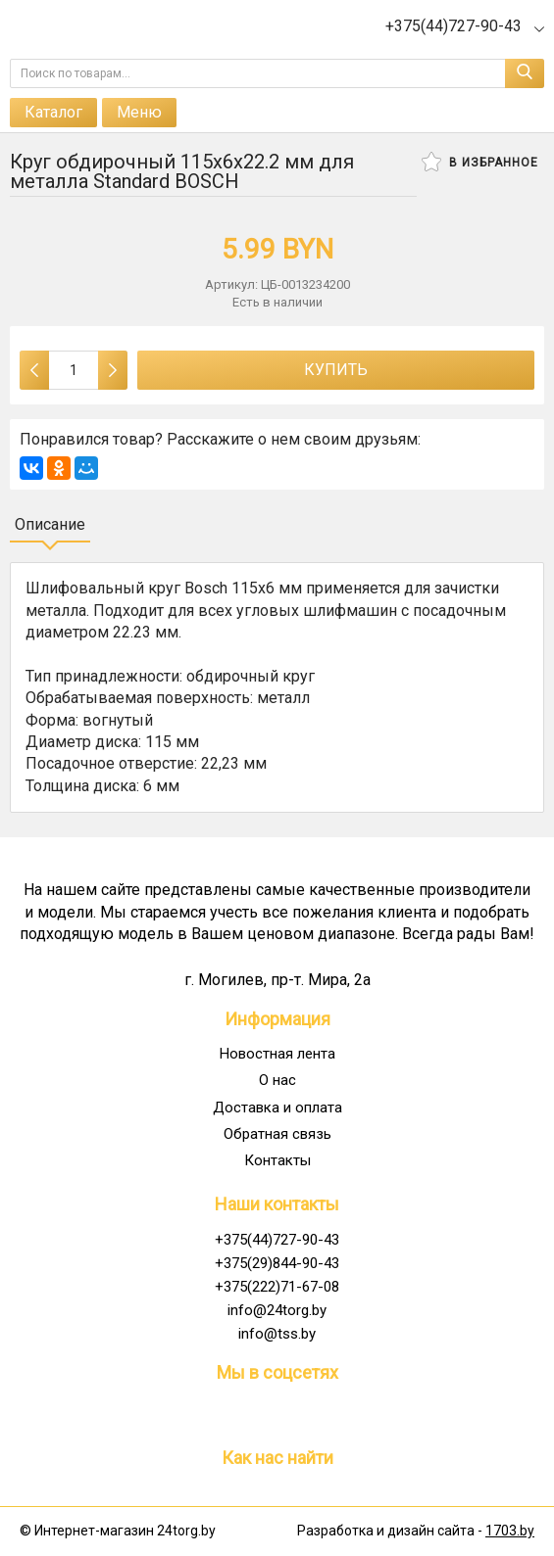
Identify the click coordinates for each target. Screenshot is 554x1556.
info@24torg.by (277, 1310)
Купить (336, 369)
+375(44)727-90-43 (277, 1240)
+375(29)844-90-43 (277, 1263)
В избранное (480, 161)
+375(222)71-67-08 (277, 1287)
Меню (139, 112)
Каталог (53, 112)
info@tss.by (277, 1334)
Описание (50, 524)
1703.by (509, 1530)
